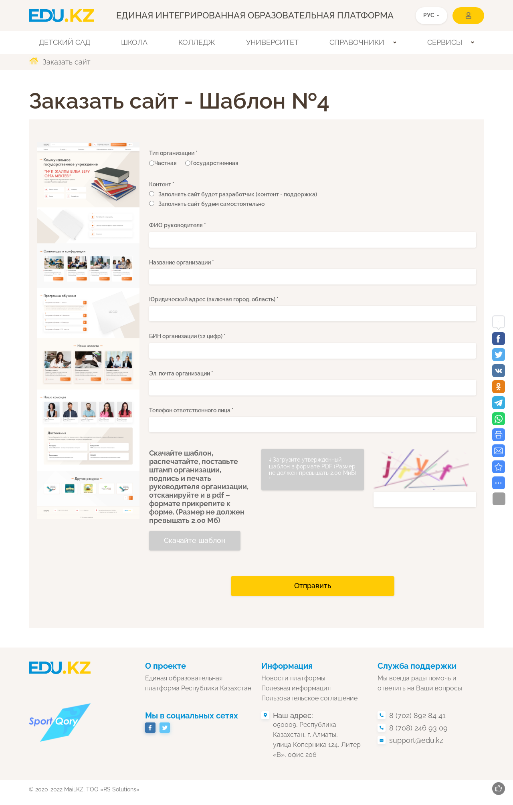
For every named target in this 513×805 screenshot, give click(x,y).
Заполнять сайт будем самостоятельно (211, 204)
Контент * (161, 184)
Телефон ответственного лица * (191, 410)
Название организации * (181, 262)
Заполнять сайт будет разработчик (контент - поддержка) (237, 194)
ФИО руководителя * (177, 225)
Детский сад (64, 42)
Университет (272, 42)
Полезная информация (296, 688)
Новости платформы (293, 678)
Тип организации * (173, 153)
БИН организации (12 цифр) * (187, 336)
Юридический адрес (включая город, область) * (214, 299)
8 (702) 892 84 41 (417, 715)
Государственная (211, 163)
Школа (134, 42)
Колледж (196, 42)
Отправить (312, 585)
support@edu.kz (416, 740)
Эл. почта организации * (181, 373)
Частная (163, 163)
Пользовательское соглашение (309, 698)
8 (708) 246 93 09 (418, 728)
